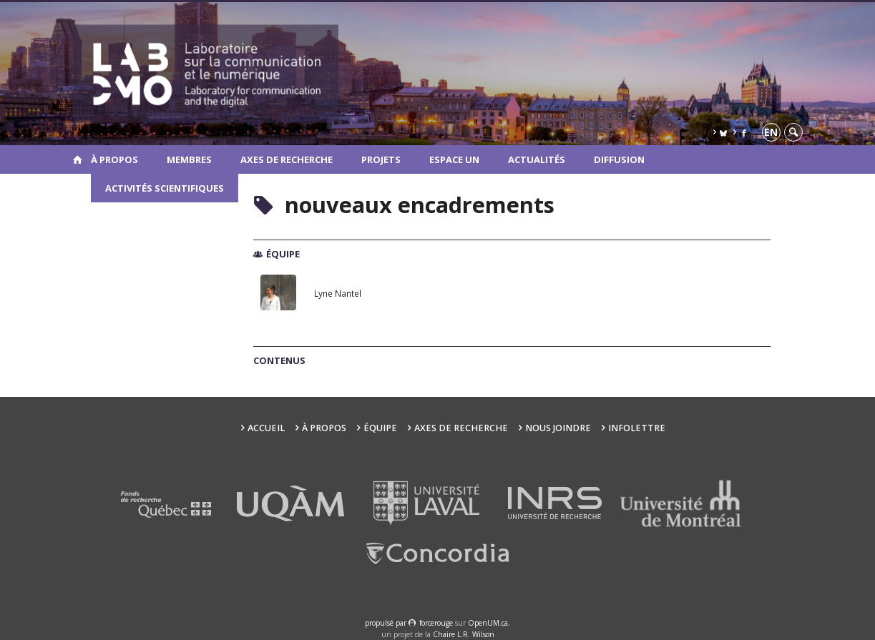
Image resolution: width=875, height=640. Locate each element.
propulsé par (387, 623)
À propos (114, 159)
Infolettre (636, 428)
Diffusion (619, 159)
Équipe (380, 428)
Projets (381, 159)
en (771, 132)
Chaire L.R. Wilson (463, 634)
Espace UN (454, 159)
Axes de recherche (286, 159)
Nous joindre (558, 428)
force (436, 623)
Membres (189, 159)
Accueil (266, 428)
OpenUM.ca (488, 623)
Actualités (536, 159)
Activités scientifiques (164, 188)
